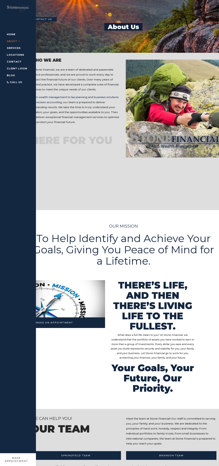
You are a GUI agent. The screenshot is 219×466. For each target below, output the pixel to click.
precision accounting (70, 109)
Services (14, 48)
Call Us (16, 82)
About (12, 41)
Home (11, 34)
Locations (15, 54)
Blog (11, 75)
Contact (14, 61)
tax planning (89, 103)
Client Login (17, 68)
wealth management (61, 103)
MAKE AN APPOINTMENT (64, 336)
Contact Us (51, 19)
